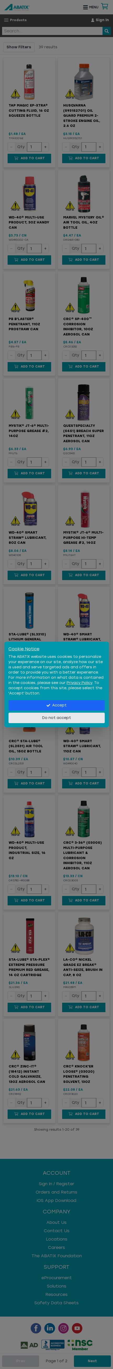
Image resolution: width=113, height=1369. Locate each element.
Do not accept (56, 718)
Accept (56, 705)
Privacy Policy (79, 683)
